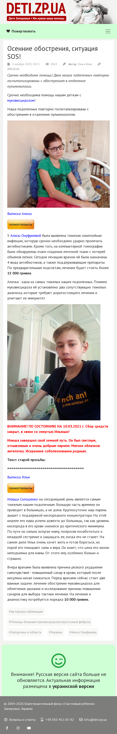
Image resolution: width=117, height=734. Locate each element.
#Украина (55, 632)
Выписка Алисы (19, 213)
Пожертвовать (21, 31)
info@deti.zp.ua (93, 719)
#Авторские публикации (26, 611)
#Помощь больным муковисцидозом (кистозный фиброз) (49, 622)
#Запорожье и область (25, 632)
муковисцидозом (20, 100)
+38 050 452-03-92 (57, 719)
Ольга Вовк (78, 64)
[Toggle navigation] (108, 31)
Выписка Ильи (18, 477)
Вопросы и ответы (20, 719)
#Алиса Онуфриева (83, 632)
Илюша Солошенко (22, 499)
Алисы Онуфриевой (25, 235)
